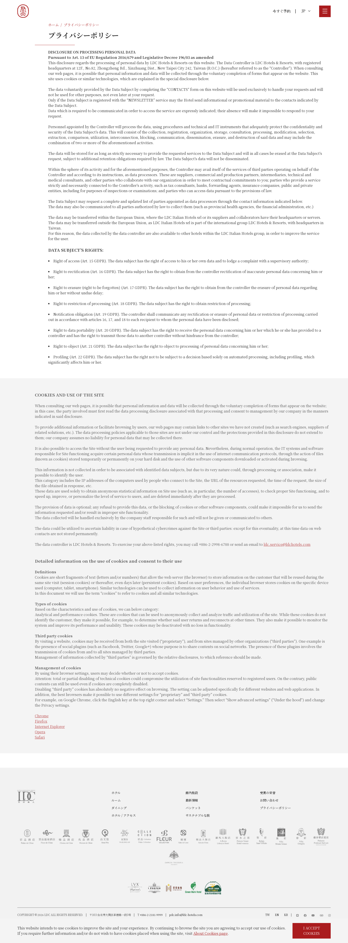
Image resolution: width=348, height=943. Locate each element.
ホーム (53, 24)
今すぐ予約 (282, 11)
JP (306, 10)
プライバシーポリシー (81, 24)
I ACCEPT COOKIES (311, 930)
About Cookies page (210, 933)
